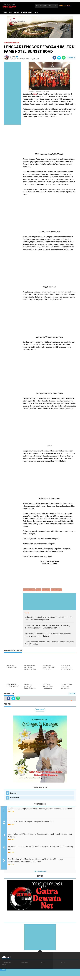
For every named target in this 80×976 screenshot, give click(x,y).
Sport (4, 965)
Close (3, 969)
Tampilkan (72, 694)
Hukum (16, 12)
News (39, 590)
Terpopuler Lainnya (40, 871)
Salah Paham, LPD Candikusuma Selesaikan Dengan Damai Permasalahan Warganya (41, 836)
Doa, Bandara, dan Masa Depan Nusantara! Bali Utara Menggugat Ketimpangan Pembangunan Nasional (37, 861)
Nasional (13, 793)
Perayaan (47, 590)
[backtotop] (40, 953)
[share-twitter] (59, 58)
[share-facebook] (54, 58)
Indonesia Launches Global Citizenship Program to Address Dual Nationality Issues (40, 848)
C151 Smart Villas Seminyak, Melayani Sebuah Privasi (38, 821)
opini (36, 12)
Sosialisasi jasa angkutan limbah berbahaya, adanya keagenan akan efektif (37, 810)
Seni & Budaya (57, 590)
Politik (62, 963)
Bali (10, 12)
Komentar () (71, 57)
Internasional (14, 798)
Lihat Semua (40, 710)
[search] (46, 6)
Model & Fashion (26, 12)
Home (5, 12)
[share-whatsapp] (64, 58)
